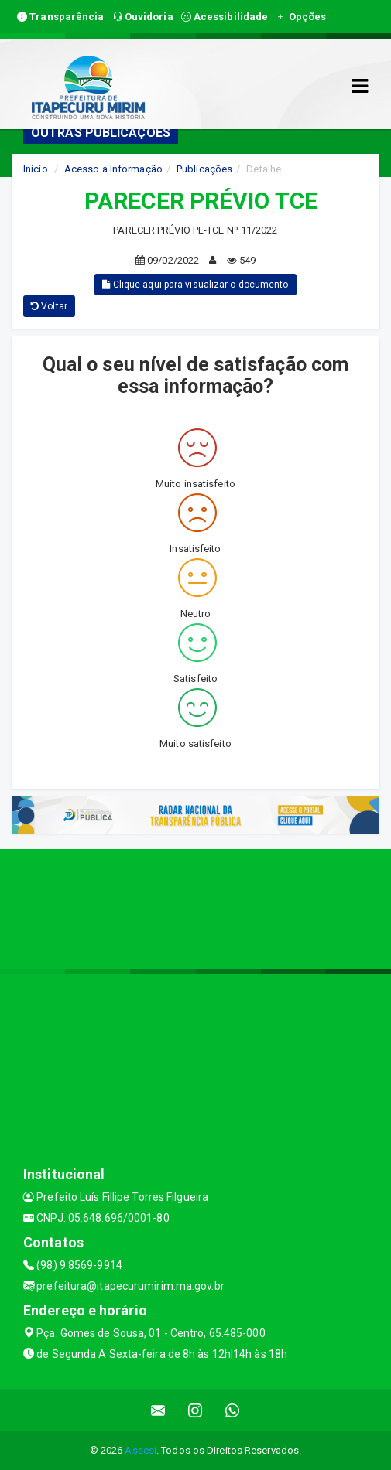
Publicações (204, 169)
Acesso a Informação (113, 169)
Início (35, 169)
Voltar (49, 306)
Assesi (140, 1450)
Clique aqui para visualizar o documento (195, 284)
